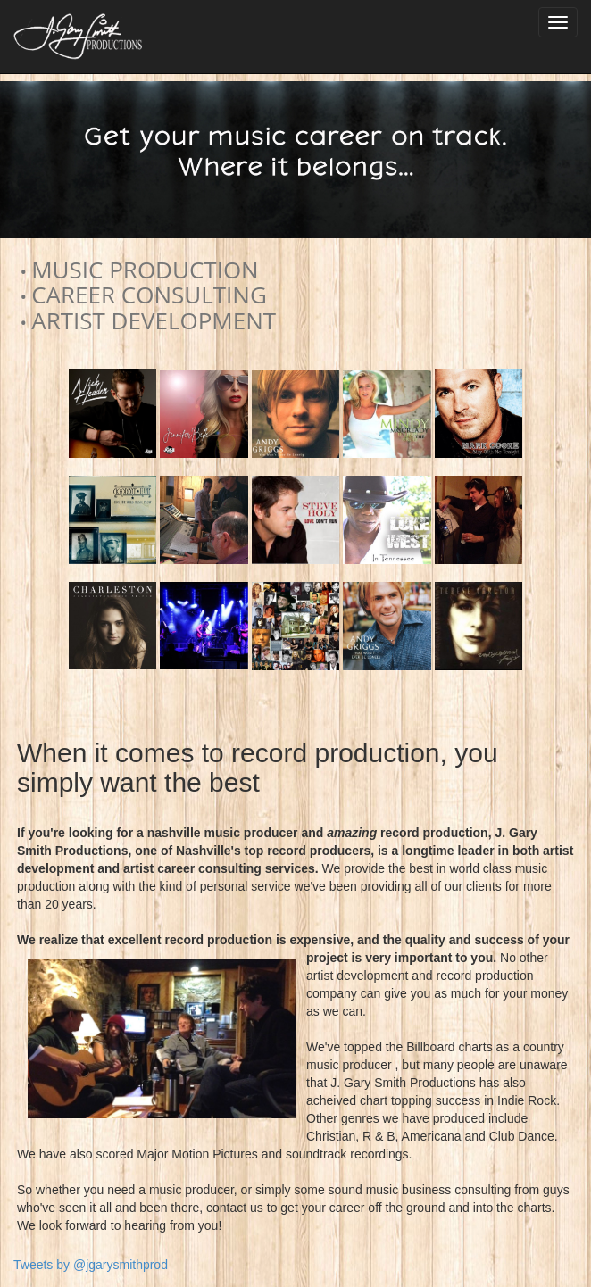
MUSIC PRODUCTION (144, 269)
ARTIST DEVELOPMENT (153, 320)
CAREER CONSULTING (149, 294)
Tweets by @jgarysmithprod (90, 1265)
